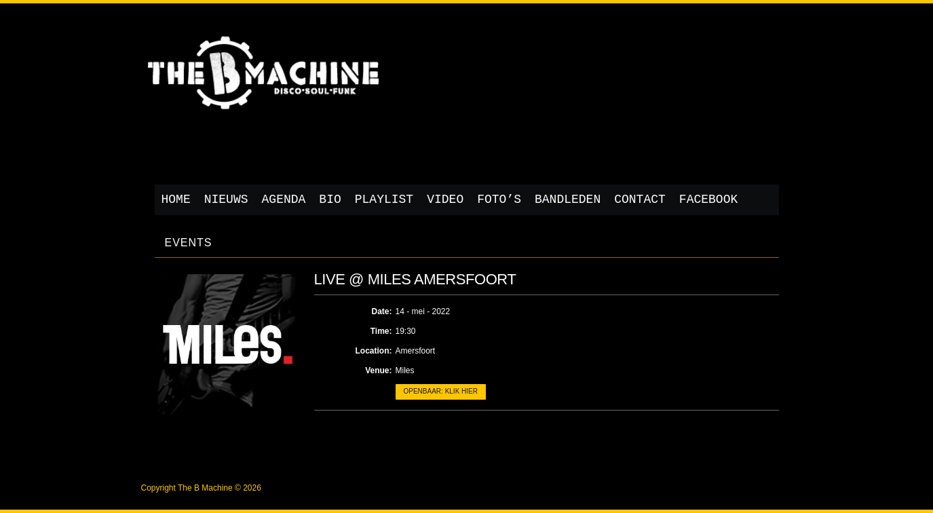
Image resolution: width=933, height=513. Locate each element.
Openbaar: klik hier (441, 391)
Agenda (284, 199)
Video (445, 199)
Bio (330, 199)
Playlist (384, 199)
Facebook (708, 199)
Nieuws (226, 199)
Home (176, 199)
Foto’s (499, 199)
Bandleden (568, 199)
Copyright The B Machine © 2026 (201, 488)
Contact (640, 199)
